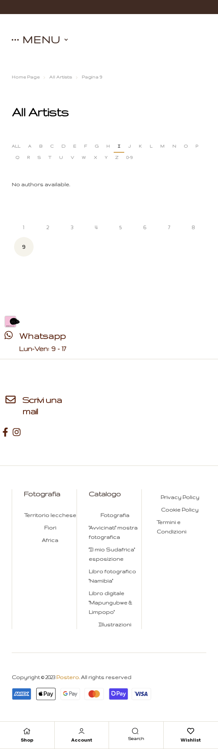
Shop (27, 740)
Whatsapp (42, 336)
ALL (16, 146)
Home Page (25, 77)
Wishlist (190, 740)
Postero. (68, 677)
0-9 (129, 157)
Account (81, 740)
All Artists (60, 77)
